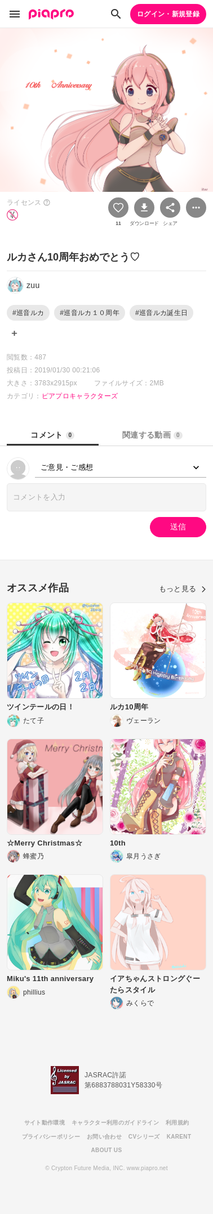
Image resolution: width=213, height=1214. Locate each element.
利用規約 (177, 1122)
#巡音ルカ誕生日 (161, 313)
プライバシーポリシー (51, 1137)
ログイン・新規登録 (168, 14)
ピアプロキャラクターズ (80, 396)
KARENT (179, 1137)
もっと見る (182, 588)
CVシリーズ (144, 1137)
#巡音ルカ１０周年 (89, 313)
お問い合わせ (104, 1137)
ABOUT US (106, 1150)
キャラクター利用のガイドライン (115, 1122)
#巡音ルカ (28, 313)
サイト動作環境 (44, 1122)
